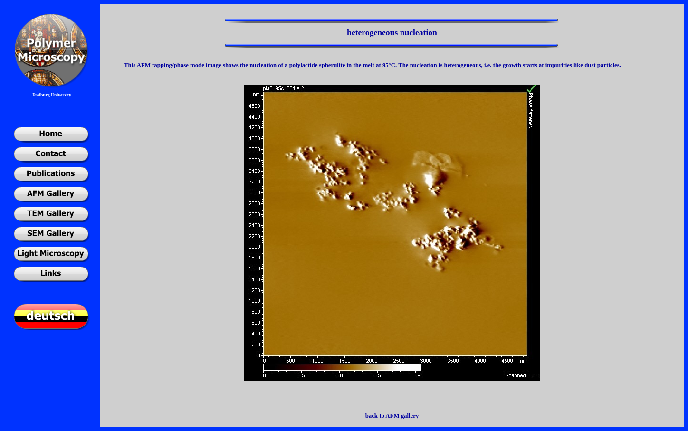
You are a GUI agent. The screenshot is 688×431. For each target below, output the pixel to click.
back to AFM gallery (392, 415)
